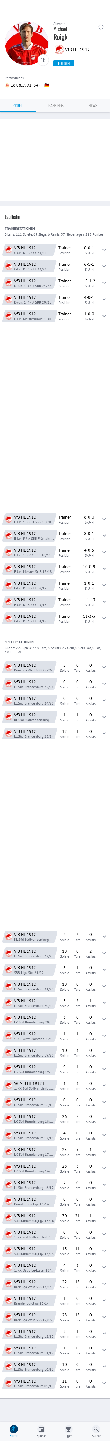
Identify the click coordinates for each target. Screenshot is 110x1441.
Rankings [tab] (56, 105)
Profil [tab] (18, 105)
